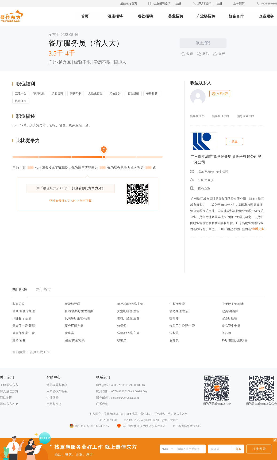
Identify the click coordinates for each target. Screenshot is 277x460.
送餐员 (174, 333)
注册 (178, 3)
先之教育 (173, 413)
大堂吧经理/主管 (128, 311)
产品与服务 (54, 404)
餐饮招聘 (145, 16)
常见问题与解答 (57, 385)
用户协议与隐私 (57, 391)
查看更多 (258, 229)
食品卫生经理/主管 (182, 325)
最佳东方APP (9, 404)
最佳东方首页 (128, 3)
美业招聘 (175, 16)
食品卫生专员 (231, 325)
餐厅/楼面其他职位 (234, 340)
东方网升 (95, 413)
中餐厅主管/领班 (233, 304)
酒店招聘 (115, 16)
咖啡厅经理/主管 (128, 318)
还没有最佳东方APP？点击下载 (70, 201)
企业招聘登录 (162, 3)
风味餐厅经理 (21, 318)
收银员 (121, 340)
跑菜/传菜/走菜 (75, 340)
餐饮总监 (18, 304)
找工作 (45, 352)
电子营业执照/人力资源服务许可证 (141, 426)
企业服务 (266, 16)
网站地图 (6, 397)
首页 (84, 16)
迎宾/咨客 (19, 340)
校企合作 (236, 16)
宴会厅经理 (229, 318)
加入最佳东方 (9, 391)
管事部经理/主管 (23, 333)
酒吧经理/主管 (179, 311)
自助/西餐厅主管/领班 (79, 311)
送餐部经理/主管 (128, 333)
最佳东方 (146, 413)
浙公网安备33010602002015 (89, 426)
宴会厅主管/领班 (23, 325)
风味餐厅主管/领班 (77, 318)
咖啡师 (174, 318)
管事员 (69, 333)
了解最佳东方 (9, 385)
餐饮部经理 (72, 304)
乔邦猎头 (159, 413)
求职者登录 (204, 3)
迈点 (185, 413)
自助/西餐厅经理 (23, 311)
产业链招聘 (205, 16)
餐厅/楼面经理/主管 (130, 304)
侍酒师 (121, 325)
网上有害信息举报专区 (187, 426)
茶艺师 (226, 333)
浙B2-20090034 (108, 420)
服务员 (174, 340)
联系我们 (102, 404)
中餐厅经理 (177, 304)
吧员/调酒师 (230, 311)
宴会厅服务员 (74, 325)
